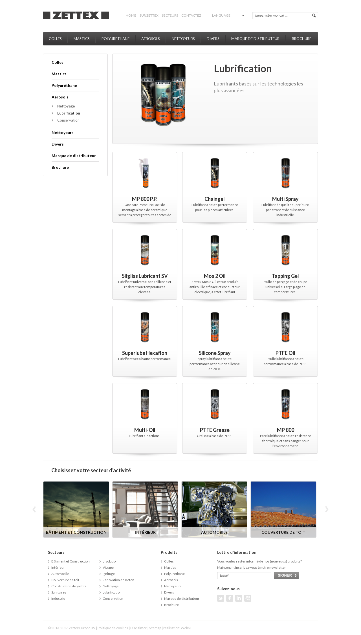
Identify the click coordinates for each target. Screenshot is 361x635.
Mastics (82, 38)
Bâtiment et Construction (70, 561)
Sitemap (155, 628)
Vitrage (108, 567)
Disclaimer (138, 628)
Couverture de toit (65, 580)
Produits (169, 552)
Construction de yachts (68, 586)
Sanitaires (58, 592)
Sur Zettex (149, 15)
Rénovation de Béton (118, 580)
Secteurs (170, 15)
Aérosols (150, 38)
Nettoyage (66, 106)
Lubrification (68, 113)
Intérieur (58, 567)
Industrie (58, 598)
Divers (213, 38)
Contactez (191, 15)
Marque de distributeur (255, 38)
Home (131, 15)
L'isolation (110, 561)
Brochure (301, 38)
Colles (55, 38)
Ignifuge (109, 574)
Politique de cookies (113, 628)
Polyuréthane (115, 38)
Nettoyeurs (183, 38)
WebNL (186, 628)
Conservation (68, 120)
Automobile (60, 574)
